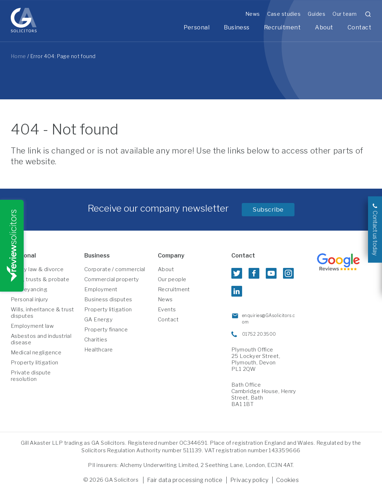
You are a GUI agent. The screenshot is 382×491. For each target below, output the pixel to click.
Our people (172, 279)
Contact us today (375, 233)
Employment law (32, 326)
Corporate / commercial (114, 269)
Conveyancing (29, 289)
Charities (95, 339)
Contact (359, 27)
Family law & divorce (37, 269)
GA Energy (98, 319)
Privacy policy (249, 480)
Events (167, 309)
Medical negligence (36, 352)
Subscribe (268, 209)
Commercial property (111, 279)
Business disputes (108, 299)
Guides (316, 14)
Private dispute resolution (31, 375)
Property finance (106, 329)
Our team (345, 14)
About (324, 27)
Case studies (284, 14)
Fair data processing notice (185, 480)
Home (18, 56)
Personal (196, 27)
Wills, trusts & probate (40, 279)
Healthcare (98, 349)
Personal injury (29, 299)
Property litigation (34, 362)
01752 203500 (259, 334)
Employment (101, 289)
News (252, 14)
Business (237, 27)
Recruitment (282, 27)
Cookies (287, 480)
